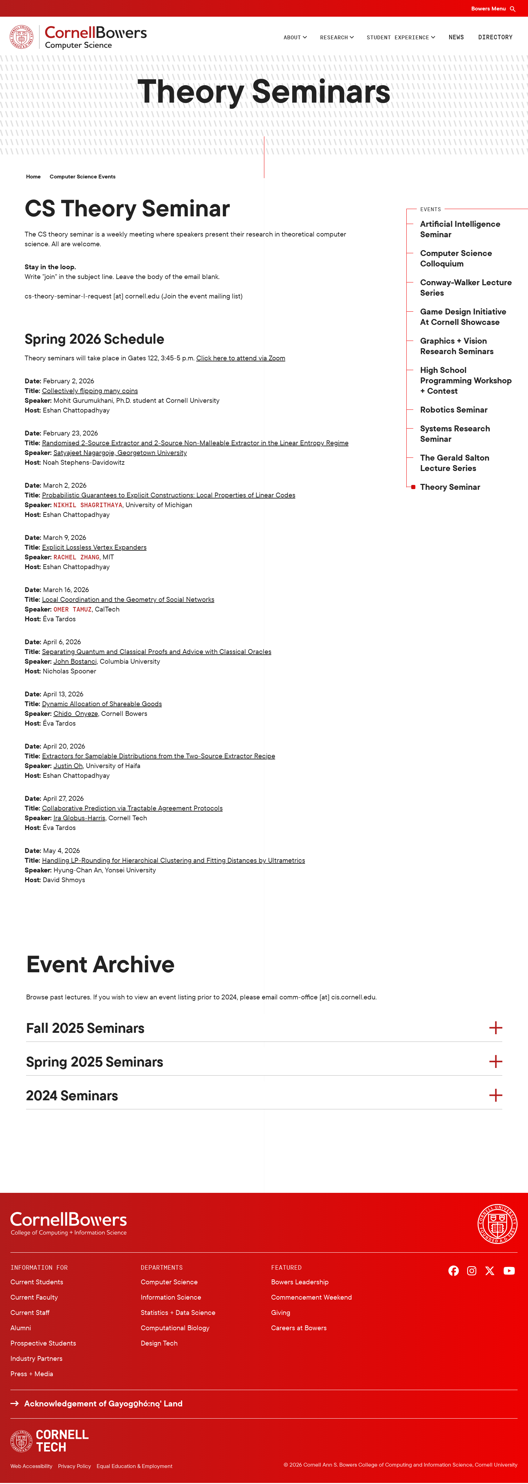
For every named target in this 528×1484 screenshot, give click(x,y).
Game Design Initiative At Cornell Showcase (463, 317)
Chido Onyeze (76, 714)
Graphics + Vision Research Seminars (457, 346)
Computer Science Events (83, 177)
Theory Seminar (450, 487)
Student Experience (393, 37)
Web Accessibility (31, 1466)
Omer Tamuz (73, 610)
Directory (495, 37)
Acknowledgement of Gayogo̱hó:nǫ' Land (103, 1404)
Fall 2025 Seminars (85, 1028)
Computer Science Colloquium (456, 259)
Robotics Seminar (454, 410)
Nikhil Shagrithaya (88, 506)
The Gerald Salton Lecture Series (454, 463)
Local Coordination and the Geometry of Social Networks (128, 600)
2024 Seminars (72, 1096)
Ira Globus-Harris (79, 818)
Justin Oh (68, 766)
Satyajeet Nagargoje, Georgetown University (120, 453)
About (278, 37)
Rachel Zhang (76, 558)
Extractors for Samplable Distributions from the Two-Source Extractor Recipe (158, 756)
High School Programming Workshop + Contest (466, 381)
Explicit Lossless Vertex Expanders (94, 548)
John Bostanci (75, 662)
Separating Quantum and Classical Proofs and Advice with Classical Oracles (156, 652)
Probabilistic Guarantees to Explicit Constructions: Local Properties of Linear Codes (168, 496)
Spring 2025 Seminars (94, 1062)
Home (33, 177)
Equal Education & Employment (134, 1466)
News (455, 37)
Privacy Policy (74, 1466)
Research (323, 37)
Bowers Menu (489, 8)
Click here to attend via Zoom (240, 358)
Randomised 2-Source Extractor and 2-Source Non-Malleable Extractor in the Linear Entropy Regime (195, 443)
